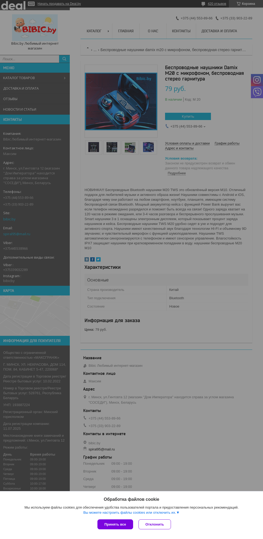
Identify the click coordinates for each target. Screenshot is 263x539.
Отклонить (154, 524)
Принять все (115, 524)
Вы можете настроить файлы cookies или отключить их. (129, 512)
